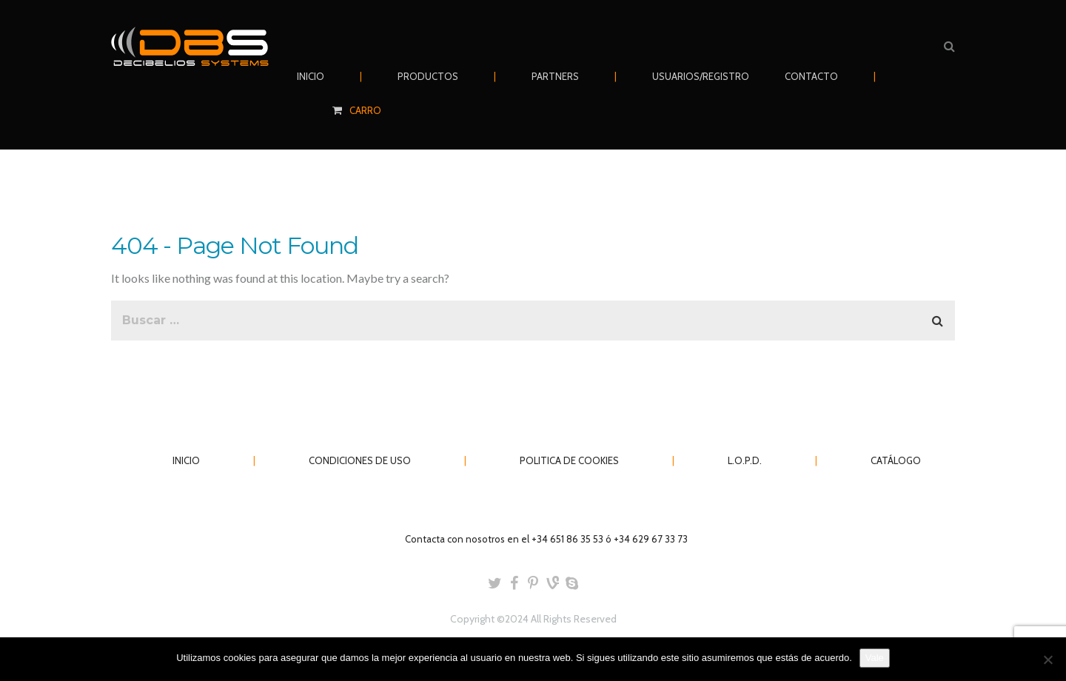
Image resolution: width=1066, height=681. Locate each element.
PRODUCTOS (428, 76)
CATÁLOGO (896, 460)
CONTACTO (811, 76)
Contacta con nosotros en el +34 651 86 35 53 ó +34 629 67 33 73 (546, 539)
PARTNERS (555, 76)
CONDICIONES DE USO (360, 460)
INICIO (310, 76)
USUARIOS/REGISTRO (700, 76)
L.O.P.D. (745, 460)
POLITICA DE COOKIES (569, 460)
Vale (874, 657)
